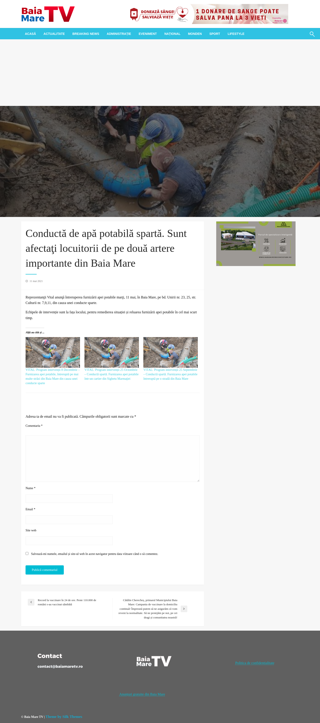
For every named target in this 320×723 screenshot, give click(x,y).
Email (30, 509)
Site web (31, 530)
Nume (31, 488)
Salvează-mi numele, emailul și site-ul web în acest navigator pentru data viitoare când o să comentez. (94, 554)
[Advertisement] (160, 73)
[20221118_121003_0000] (207, 14)
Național (172, 34)
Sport (214, 34)
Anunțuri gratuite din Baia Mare (142, 694)
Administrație (119, 34)
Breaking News (85, 34)
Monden (195, 34)
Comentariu (34, 425)
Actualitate (54, 34)
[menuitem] (30, 33)
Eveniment (148, 34)
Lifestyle (236, 34)
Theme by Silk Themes (63, 717)
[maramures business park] (256, 243)
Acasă (30, 34)
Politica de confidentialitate (254, 663)
